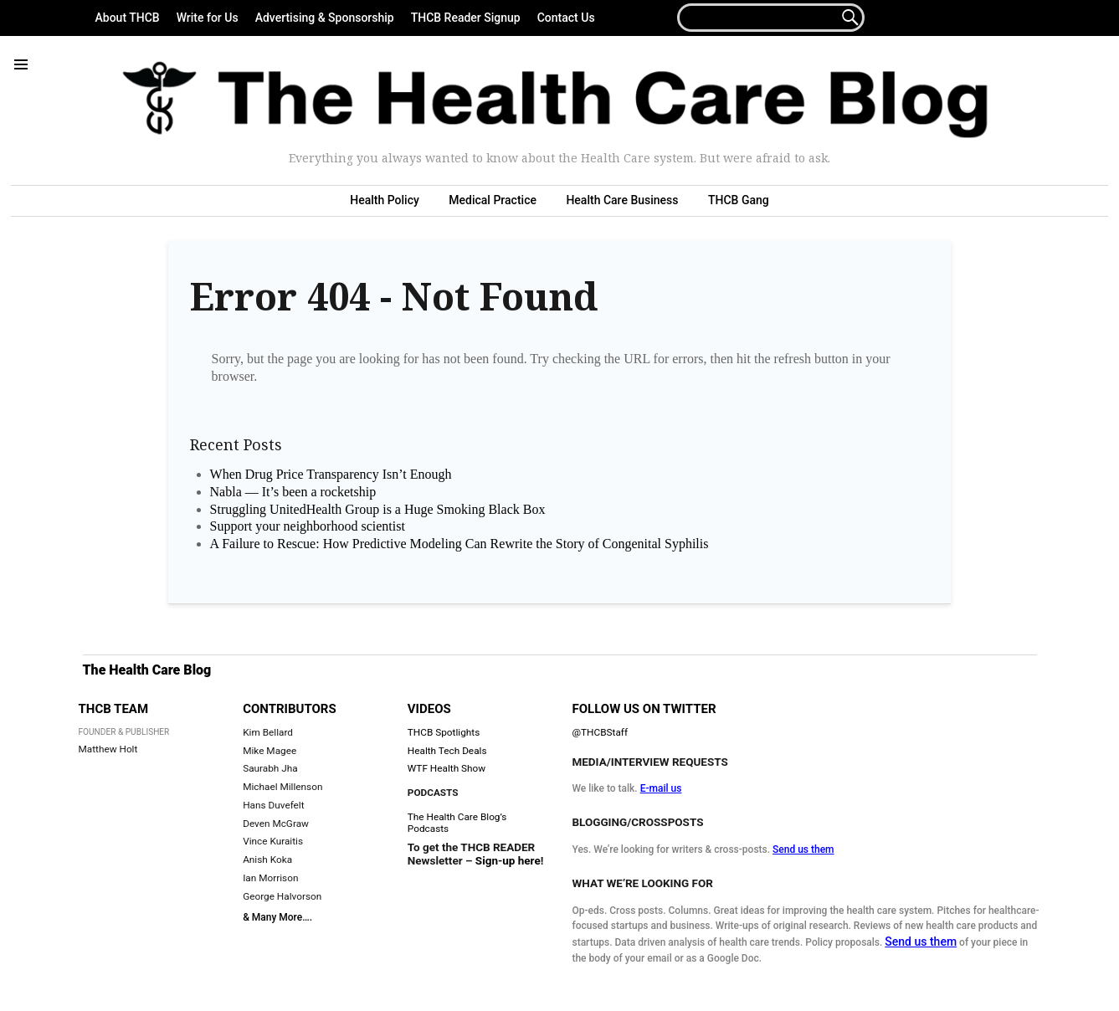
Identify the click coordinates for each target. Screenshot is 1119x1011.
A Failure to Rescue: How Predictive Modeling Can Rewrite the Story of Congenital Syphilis (459, 543)
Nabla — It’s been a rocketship (293, 492)
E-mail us (661, 788)
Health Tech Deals (447, 751)
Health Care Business (622, 200)
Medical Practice (492, 200)
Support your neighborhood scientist (307, 526)
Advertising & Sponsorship (324, 17)
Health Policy (384, 200)
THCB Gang (738, 200)
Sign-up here (508, 860)
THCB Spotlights (444, 732)
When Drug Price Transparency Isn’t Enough (331, 474)
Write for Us (208, 17)
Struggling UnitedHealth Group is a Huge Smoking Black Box (378, 509)
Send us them (803, 849)
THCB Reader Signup (466, 17)
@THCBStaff (600, 732)
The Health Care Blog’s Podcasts (457, 822)
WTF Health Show (446, 768)
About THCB (127, 17)
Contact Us (566, 17)
